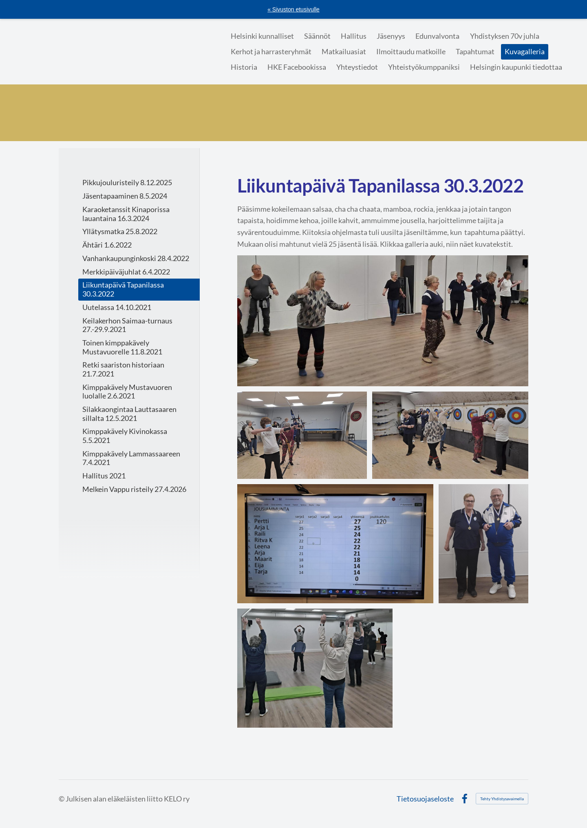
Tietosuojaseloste (425, 798)
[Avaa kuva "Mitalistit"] (483, 543)
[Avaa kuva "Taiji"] (315, 668)
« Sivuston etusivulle (293, 9)
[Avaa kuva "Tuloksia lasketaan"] (450, 435)
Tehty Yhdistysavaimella (502, 798)
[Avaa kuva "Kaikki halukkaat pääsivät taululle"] (335, 543)
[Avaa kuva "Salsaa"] (382, 320)
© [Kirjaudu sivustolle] (62, 798)
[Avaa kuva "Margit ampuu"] (302, 435)
